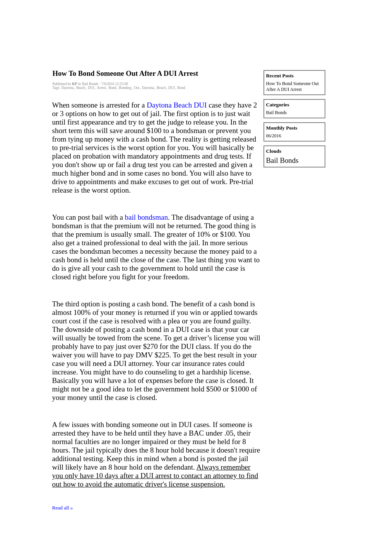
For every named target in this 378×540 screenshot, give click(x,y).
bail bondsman (146, 217)
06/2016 (273, 135)
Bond (112, 88)
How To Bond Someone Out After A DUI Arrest (125, 73)
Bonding (125, 88)
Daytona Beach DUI (177, 105)
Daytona (68, 88)
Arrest (101, 88)
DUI (91, 88)
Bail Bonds (276, 112)
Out (136, 88)
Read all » (62, 508)
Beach (80, 88)
